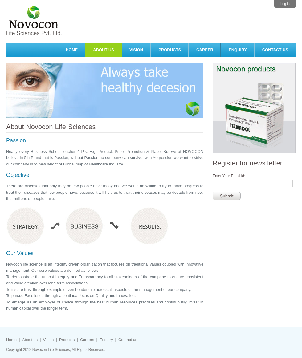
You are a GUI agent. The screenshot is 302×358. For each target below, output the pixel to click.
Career (204, 49)
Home (72, 49)
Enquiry (238, 49)
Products (169, 49)
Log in (285, 4)
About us (30, 339)
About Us (103, 49)
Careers (87, 339)
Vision (136, 49)
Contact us (275, 49)
